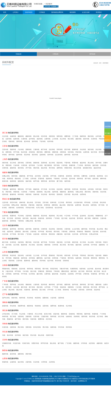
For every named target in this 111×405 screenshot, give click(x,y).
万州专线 (55, 245)
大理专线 (8, 274)
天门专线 (14, 314)
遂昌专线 (78, 139)
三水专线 (78, 287)
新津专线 (88, 165)
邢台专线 (33, 335)
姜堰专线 (28, 149)
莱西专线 (102, 258)
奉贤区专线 (68, 168)
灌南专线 (55, 152)
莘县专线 (60, 255)
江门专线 (58, 290)
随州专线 (87, 314)
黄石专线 (92, 316)
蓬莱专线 (27, 260)
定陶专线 (18, 231)
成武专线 (10, 231)
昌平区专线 (83, 234)
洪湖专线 (77, 316)
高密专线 (44, 163)
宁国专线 (5, 189)
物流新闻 (73, 12)
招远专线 (60, 163)
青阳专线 (21, 189)
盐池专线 (83, 215)
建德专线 (21, 136)
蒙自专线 (55, 274)
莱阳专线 (94, 258)
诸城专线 (36, 163)
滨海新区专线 (6, 343)
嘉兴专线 (27, 141)
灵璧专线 (47, 205)
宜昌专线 (33, 319)
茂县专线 (60, 242)
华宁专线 (24, 274)
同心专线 (60, 215)
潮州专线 (83, 284)
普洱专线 (80, 218)
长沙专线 (69, 306)
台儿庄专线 (76, 229)
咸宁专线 (18, 319)
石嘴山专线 (29, 221)
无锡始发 (18, 54)
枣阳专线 (80, 314)
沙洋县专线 (6, 314)
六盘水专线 (9, 271)
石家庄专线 (49, 335)
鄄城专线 (88, 231)
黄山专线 (47, 192)
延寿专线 (53, 202)
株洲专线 (61, 306)
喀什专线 (45, 268)
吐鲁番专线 (74, 268)
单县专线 (13, 255)
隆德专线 (36, 215)
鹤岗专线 (24, 205)
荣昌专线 (52, 234)
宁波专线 (43, 141)
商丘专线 (21, 327)
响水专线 (24, 152)
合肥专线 (83, 194)
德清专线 (13, 181)
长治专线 (36, 362)
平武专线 (52, 242)
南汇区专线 (77, 168)
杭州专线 (50, 141)
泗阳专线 (47, 152)
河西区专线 (35, 343)
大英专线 (24, 165)
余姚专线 (13, 136)
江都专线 (36, 149)
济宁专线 (28, 168)
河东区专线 (26, 343)
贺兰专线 (10, 218)
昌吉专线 (22, 268)
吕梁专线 (28, 362)
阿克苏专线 (54, 268)
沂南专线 (44, 229)
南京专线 (75, 154)
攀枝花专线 (65, 271)
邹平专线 (41, 231)
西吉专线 (44, 215)
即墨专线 (75, 163)
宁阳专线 (64, 231)
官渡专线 (94, 274)
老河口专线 (47, 314)
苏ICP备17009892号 (63, 381)
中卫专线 (67, 215)
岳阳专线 (45, 306)
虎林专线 (22, 202)
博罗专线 (13, 284)
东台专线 (98, 149)
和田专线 (30, 268)
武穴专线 (100, 316)
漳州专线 (77, 176)
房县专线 (56, 314)
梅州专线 (52, 284)
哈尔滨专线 (58, 207)
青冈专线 (69, 202)
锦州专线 (22, 298)
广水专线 (103, 314)
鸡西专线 (11, 207)
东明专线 (5, 229)
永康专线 (47, 139)
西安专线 (28, 354)
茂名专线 (40, 287)
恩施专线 (10, 319)
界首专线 (8, 192)
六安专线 (24, 192)
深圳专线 (49, 218)
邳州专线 (60, 149)
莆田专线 (44, 181)
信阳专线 (13, 327)
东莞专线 (18, 218)
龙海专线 (69, 176)
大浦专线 (36, 284)
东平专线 (44, 255)
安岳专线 (40, 245)
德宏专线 (74, 271)
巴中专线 (94, 245)
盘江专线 (81, 271)
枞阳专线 (13, 189)
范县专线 (95, 231)
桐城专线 (36, 189)
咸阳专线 (21, 354)
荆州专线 (53, 316)
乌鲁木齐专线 (64, 268)
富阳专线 (60, 136)
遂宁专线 (44, 242)
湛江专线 (32, 287)
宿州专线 (5, 194)
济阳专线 (72, 231)
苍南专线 (11, 141)
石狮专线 (84, 176)
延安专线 (13, 354)
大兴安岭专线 (78, 202)
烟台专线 (44, 168)
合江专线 (16, 245)
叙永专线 (103, 231)
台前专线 (28, 255)
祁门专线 (101, 205)
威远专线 (83, 163)
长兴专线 (64, 178)
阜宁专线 (16, 152)
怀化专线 (13, 306)
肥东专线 (88, 192)
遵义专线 (33, 271)
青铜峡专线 (99, 215)
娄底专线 (5, 306)
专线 (3, 335)
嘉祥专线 (13, 229)
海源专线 (52, 215)
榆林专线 (5, 354)
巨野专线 (5, 255)
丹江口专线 (38, 314)
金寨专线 (78, 205)
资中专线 (98, 163)
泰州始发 (92, 54)
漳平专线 (53, 176)
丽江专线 (88, 218)
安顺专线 (41, 271)
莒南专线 (60, 229)
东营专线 (55, 258)
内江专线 (32, 245)
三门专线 (75, 136)
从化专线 (21, 284)
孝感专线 (95, 314)
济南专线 (66, 260)
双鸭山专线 (15, 205)
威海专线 (13, 168)
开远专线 (63, 274)
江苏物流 (42, 12)
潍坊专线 (5, 163)
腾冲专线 (89, 271)
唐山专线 (41, 335)
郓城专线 (80, 231)
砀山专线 (62, 205)
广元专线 (68, 343)
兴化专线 (83, 149)
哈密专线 (82, 268)
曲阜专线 (28, 229)
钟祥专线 (5, 316)
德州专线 (95, 165)
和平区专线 (44, 343)
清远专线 (63, 287)
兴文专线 (5, 234)
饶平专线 (75, 284)
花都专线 (71, 287)
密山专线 (30, 202)
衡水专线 (10, 335)
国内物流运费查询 (57, 12)
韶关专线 (25, 218)
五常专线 (38, 202)
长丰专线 (52, 189)
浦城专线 (22, 176)
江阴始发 (55, 54)
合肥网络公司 (82, 381)
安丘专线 (13, 163)
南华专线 (16, 274)
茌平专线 (75, 255)
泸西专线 (86, 274)
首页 (4, 12)
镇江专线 (94, 152)
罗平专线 (78, 274)
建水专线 (40, 274)
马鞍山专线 (79, 192)
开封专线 (61, 327)
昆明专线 (13, 221)
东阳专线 (52, 136)
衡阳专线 (30, 306)
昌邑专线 (21, 163)
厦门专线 (60, 181)
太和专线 (91, 189)
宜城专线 (72, 314)
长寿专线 (13, 242)
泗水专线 (25, 231)
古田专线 (33, 178)
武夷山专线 (6, 176)
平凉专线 (21, 215)
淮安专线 (35, 154)
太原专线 (52, 362)
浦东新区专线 (87, 168)
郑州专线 (69, 327)
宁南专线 (57, 271)
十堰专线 (30, 314)
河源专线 (27, 290)
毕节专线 (18, 271)
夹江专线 (83, 242)
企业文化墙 (85, 12)
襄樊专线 (41, 319)
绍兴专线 (44, 136)
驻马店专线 (37, 327)
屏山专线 (91, 163)
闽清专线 (10, 178)
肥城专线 (52, 255)
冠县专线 (21, 255)
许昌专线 (5, 327)
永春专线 (92, 176)
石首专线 (36, 316)
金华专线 (32, 139)
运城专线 (13, 362)
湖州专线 (19, 141)
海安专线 (91, 149)
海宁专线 (88, 178)
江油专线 (16, 165)
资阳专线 (47, 245)
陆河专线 (44, 284)
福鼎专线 (49, 178)
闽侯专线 (18, 178)
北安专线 (5, 202)
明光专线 (83, 189)
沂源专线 (33, 231)
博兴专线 (49, 231)
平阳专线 (102, 139)
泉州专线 (52, 181)
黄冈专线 (84, 316)
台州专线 (98, 136)
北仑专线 (5, 136)
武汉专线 (49, 319)
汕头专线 (16, 287)
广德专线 (32, 192)
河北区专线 (16, 343)
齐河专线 (8, 258)
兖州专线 (21, 229)
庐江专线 (44, 189)
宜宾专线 (98, 242)
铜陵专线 (63, 192)
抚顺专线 (45, 298)
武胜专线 (44, 234)
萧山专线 (36, 136)
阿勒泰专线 (6, 268)
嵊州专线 (103, 178)
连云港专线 (59, 154)
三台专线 (40, 165)
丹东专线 (30, 298)
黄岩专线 (91, 136)
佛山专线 (33, 218)
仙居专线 (8, 139)
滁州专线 (67, 189)
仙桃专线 (69, 316)
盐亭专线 (32, 165)
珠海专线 (41, 218)
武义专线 (63, 139)
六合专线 (21, 149)
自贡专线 (92, 343)
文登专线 (19, 260)
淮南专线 (95, 192)
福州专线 (67, 181)
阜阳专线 (16, 192)
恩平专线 (102, 287)
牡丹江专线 (40, 207)
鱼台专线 (100, 229)
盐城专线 (43, 154)
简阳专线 (8, 165)
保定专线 (25, 335)
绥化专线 (103, 202)
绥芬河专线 (13, 202)
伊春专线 (31, 205)
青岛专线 (86, 258)
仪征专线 (52, 149)
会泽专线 (5, 215)
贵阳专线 (49, 271)
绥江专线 (21, 234)
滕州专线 (84, 229)
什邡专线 (64, 165)
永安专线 (38, 176)
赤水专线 (8, 245)
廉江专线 (24, 287)
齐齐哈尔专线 (30, 207)
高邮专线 (13, 149)
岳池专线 (36, 234)
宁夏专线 (21, 221)
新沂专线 (67, 149)
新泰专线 (36, 229)
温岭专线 (28, 181)
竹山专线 (22, 314)
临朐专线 (78, 258)
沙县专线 (45, 176)
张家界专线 (21, 306)
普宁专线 (102, 274)
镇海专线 (21, 181)
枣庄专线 (52, 168)
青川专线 (71, 245)
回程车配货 (28, 12)
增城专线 (28, 284)
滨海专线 (32, 152)
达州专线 (86, 245)
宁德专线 (57, 178)
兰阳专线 (67, 229)
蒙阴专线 (40, 258)
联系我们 (99, 12)
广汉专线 (80, 165)
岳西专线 (94, 205)
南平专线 (36, 181)
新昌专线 (5, 181)
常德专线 (38, 306)
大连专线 (53, 298)
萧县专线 (70, 205)
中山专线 (74, 290)
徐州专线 (50, 154)
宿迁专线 (27, 154)
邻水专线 (36, 242)
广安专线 (28, 234)
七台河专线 (6, 205)
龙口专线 (52, 163)
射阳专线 (8, 152)
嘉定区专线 (97, 168)
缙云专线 (71, 139)
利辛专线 (98, 189)
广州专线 (57, 218)
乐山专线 (91, 242)
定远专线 (60, 189)
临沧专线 (72, 218)
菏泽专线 (43, 260)
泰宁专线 (30, 176)
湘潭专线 (53, 306)
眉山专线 (53, 343)
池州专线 (55, 192)
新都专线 (72, 165)
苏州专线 (102, 152)
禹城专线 (16, 258)
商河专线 (57, 231)
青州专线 (71, 258)
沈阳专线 (61, 298)
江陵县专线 (44, 316)
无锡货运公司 (75, 378)
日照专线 (28, 163)
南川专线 (67, 234)
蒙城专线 (13, 194)
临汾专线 (21, 362)
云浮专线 (47, 287)
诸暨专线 (67, 136)
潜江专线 (61, 316)
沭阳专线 (63, 152)
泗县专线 (39, 205)
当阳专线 (21, 316)
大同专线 (44, 362)
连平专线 (60, 284)
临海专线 (16, 139)
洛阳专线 (53, 327)
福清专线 (100, 176)
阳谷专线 (91, 255)
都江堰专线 (48, 165)
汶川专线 (67, 242)
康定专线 (75, 242)
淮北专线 (103, 192)
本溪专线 (38, 298)
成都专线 (102, 245)
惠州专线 (35, 290)
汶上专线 (36, 255)
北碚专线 (21, 242)
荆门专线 (13, 316)
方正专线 (61, 202)
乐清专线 (94, 139)
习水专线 (25, 271)
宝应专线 (5, 149)
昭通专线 (13, 215)
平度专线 (67, 163)
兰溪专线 (24, 139)
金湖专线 (86, 152)
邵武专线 (14, 176)
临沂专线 (47, 258)
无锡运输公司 (86, 378)
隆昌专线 (24, 245)
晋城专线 (5, 362)
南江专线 (63, 245)
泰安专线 (21, 168)
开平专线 (50, 290)
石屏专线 (47, 274)
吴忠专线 (91, 215)
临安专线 (95, 178)
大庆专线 (95, 202)
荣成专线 (11, 260)
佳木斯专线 (20, 207)
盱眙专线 (78, 152)
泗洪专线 (40, 152)
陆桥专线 (83, 136)
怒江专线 (64, 218)
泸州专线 (84, 343)
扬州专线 (19, 154)
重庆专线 (28, 242)
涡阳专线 (55, 205)
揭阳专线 (67, 284)
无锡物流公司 (66, 378)
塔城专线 (14, 268)
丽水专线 (86, 139)
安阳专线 (28, 327)
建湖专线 (75, 149)
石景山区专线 (93, 234)
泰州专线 (11, 154)
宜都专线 (28, 316)
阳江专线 (94, 287)
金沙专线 (90, 268)
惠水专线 (98, 268)
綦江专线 (5, 242)
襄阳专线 (64, 314)
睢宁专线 (44, 149)
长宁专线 (13, 234)
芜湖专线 (60, 194)
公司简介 (16, 12)
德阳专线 (76, 343)
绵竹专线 (57, 165)
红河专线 (32, 274)
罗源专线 (41, 178)
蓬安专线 (78, 245)
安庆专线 (75, 189)
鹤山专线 (11, 290)
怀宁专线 (28, 189)
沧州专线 (18, 335)
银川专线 (38, 221)
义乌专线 (55, 139)
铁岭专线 (14, 298)
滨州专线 (103, 165)
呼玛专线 (87, 202)
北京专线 (75, 234)
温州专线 (35, 141)
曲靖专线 (5, 221)
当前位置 (95, 63)
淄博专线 (60, 168)
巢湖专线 (71, 192)
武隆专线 (60, 234)
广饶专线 (63, 258)
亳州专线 (52, 194)
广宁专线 (55, 287)
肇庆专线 (86, 287)
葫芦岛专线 (6, 298)
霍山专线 (86, 205)
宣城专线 (40, 192)
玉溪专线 (103, 218)
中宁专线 (75, 215)
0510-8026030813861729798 (105, 4)
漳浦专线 (61, 176)
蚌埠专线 (21, 194)
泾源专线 (28, 215)
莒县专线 (52, 229)
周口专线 (45, 327)
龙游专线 (40, 139)
